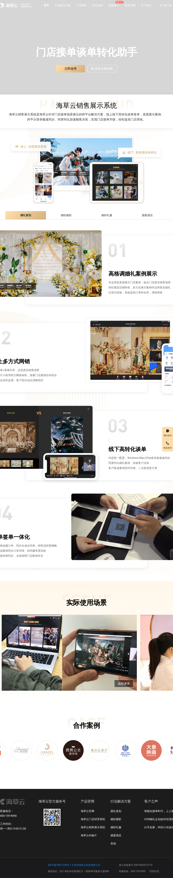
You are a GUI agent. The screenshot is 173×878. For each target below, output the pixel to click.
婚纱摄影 (115, 819)
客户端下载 (166, 5)
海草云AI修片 (89, 835)
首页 (46, 5)
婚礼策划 (115, 811)
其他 (113, 843)
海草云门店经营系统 (93, 819)
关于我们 (146, 5)
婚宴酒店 (115, 835)
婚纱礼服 (115, 827)
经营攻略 (130, 5)
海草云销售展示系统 (93, 827)
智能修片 (113, 5)
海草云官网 (87, 811)
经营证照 (154, 871)
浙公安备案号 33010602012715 (135, 865)
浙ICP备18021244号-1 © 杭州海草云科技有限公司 (74, 865)
